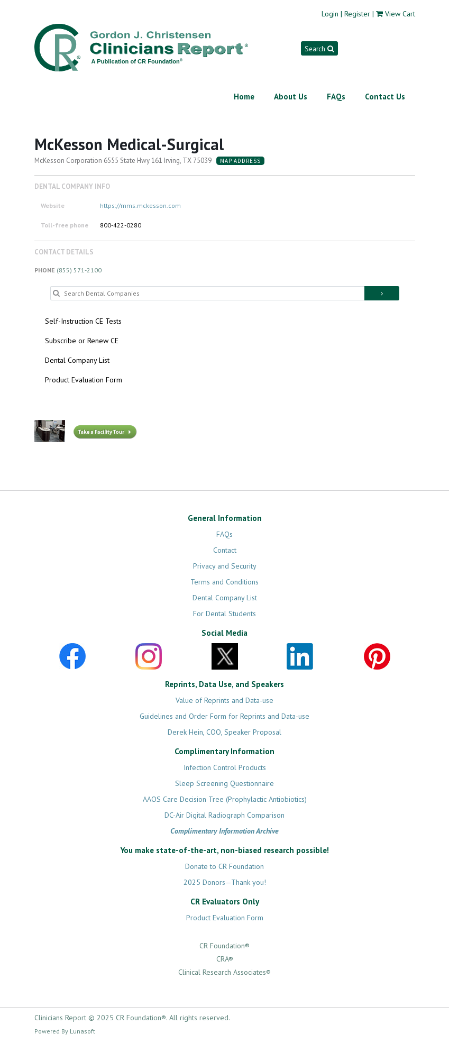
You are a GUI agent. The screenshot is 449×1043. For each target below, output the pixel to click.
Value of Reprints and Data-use (224, 700)
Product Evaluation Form (83, 380)
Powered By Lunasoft (64, 1031)
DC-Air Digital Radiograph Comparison (224, 815)
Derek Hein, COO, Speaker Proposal (224, 732)
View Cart (400, 14)
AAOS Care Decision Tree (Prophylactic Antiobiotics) (225, 799)
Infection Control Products (225, 767)
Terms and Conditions (224, 582)
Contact (224, 550)
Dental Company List (77, 360)
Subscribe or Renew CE (81, 340)
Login (330, 14)
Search (319, 48)
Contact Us (385, 97)
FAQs (336, 97)
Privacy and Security (224, 566)
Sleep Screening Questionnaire (224, 783)
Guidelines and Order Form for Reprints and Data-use (224, 716)
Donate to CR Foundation (224, 866)
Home (244, 97)
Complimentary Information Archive (224, 831)
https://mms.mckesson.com (140, 205)
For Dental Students (224, 613)
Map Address (240, 160)
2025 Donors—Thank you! (225, 882)
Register (357, 14)
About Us (290, 97)
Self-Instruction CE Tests (83, 321)
